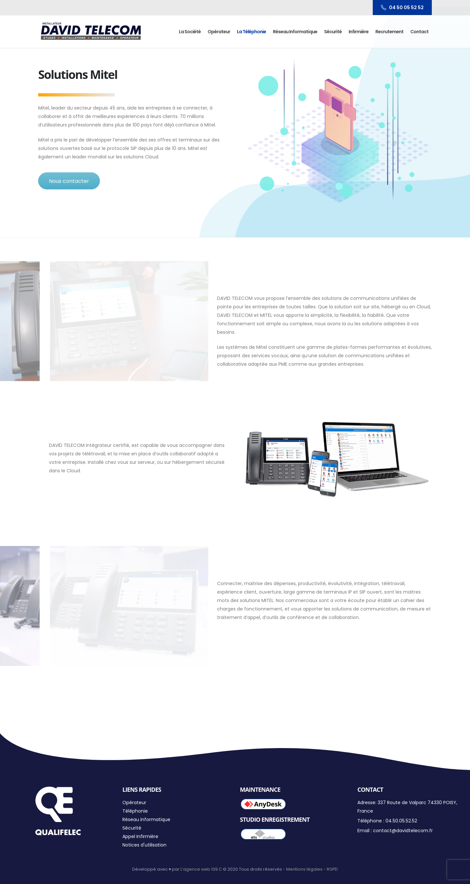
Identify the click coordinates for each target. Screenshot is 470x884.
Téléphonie (135, 811)
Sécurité (333, 31)
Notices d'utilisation (144, 845)
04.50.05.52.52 (401, 821)
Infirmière (358, 31)
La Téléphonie (251, 31)
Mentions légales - (306, 869)
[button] (456, 9)
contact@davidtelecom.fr (403, 830)
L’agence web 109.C (201, 869)
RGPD (332, 869)
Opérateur (219, 31)
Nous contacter (69, 181)
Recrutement (389, 31)
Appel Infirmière (140, 836)
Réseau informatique (295, 31)
